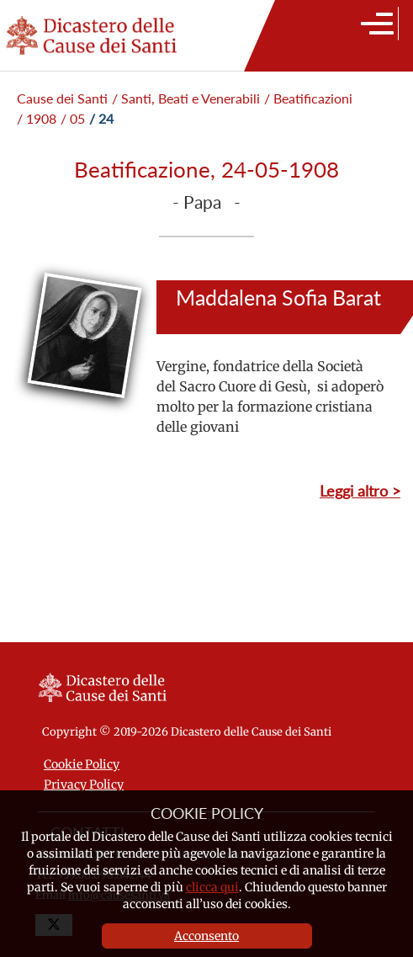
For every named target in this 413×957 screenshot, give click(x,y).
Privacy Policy (84, 784)
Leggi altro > (360, 490)
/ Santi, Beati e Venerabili (186, 98)
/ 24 (101, 118)
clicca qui (212, 887)
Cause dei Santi (62, 98)
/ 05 (73, 118)
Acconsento (206, 936)
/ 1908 (36, 118)
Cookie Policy (81, 764)
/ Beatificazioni (308, 98)
